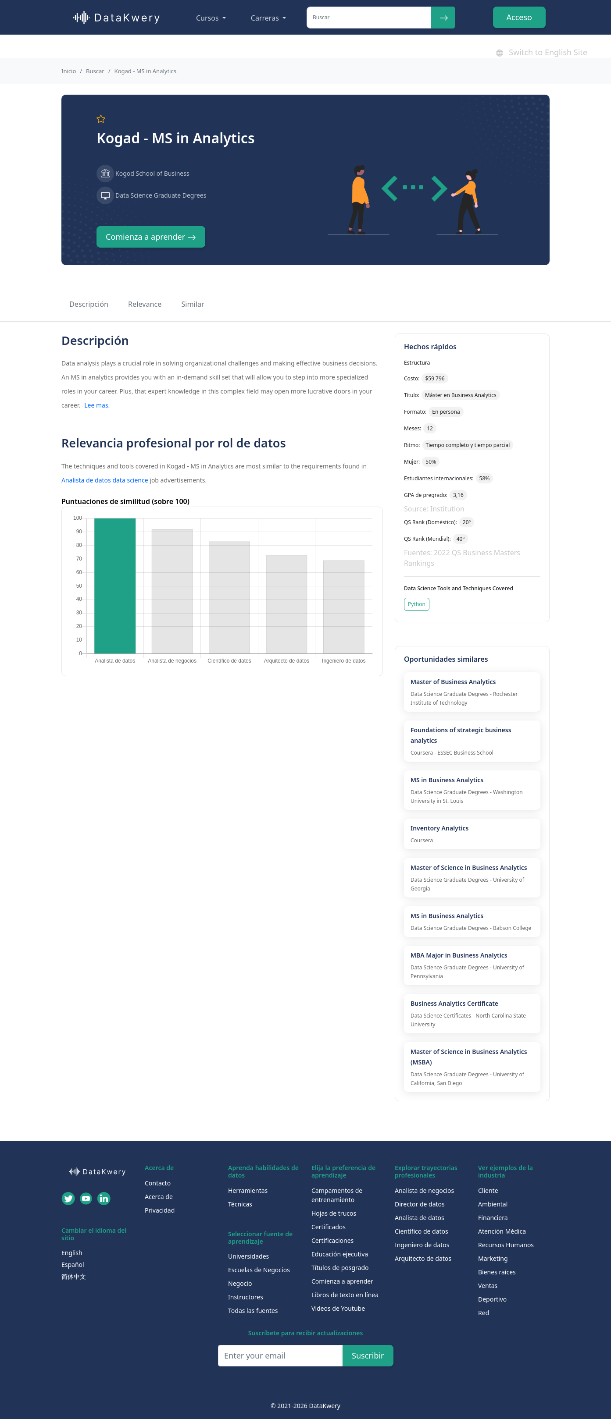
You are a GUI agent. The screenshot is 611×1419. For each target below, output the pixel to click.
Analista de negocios (424, 1190)
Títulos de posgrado (340, 1267)
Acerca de (159, 1196)
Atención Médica (502, 1231)
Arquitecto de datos (423, 1258)
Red (483, 1313)
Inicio (68, 71)
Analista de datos (419, 1217)
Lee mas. (97, 405)
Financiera (493, 1217)
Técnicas (240, 1204)
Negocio (240, 1283)
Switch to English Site (541, 52)
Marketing (493, 1258)
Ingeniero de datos (422, 1245)
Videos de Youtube (338, 1308)
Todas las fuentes (253, 1310)
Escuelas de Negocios (259, 1270)
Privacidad (160, 1210)
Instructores (245, 1297)
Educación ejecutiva (339, 1254)
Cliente (488, 1190)
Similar (192, 304)
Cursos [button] (208, 18)
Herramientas (248, 1190)
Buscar (95, 71)
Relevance (144, 304)
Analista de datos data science (104, 480)
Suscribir (368, 1355)
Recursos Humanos (506, 1245)
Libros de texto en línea (345, 1295)
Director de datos (420, 1204)
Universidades (248, 1256)
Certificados (328, 1227)
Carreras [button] (266, 18)
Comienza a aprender (151, 236)
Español (72, 1264)
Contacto (158, 1183)
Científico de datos (421, 1231)
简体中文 (73, 1276)
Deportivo (492, 1299)
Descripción (88, 304)
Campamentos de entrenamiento (336, 1195)
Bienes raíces (497, 1272)
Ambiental (492, 1204)
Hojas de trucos (333, 1213)
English (71, 1253)
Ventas (487, 1285)
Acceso (519, 17)
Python (416, 604)
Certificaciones (332, 1240)
